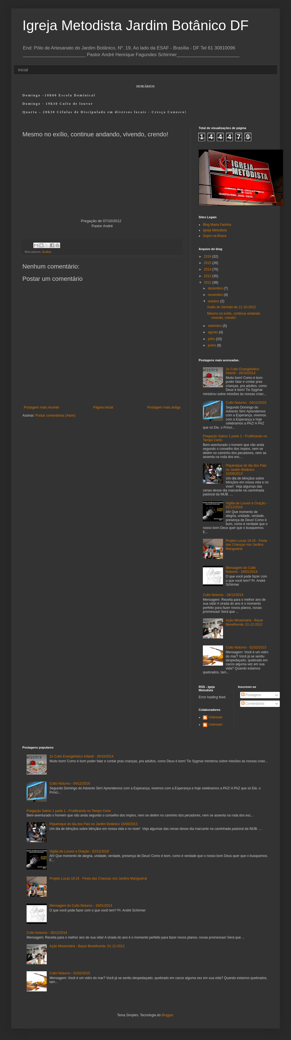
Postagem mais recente (41, 407)
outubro (214, 301)
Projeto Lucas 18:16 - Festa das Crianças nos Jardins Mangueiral (246, 545)
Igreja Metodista (215, 230)
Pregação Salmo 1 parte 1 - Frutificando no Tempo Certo (69, 811)
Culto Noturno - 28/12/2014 (223, 595)
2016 (208, 256)
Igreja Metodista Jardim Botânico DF (135, 25)
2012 (208, 282)
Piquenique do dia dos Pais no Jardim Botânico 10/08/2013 (246, 470)
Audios (46, 251)
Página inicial (103, 407)
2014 (208, 269)
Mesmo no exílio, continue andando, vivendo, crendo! (234, 315)
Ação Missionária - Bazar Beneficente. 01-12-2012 (244, 622)
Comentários (252, 704)
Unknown (215, 717)
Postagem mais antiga (163, 407)
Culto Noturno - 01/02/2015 (246, 647)
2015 (208, 263)
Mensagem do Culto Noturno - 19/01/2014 (241, 570)
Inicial (23, 70)
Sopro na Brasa (214, 236)
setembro (215, 326)
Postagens (251, 695)
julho (212, 339)
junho (212, 345)
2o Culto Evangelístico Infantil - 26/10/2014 (242, 371)
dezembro (216, 288)
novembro (216, 295)
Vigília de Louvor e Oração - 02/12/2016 (79, 851)
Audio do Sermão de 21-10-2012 (231, 307)
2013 (208, 276)
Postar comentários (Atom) (56, 415)
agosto (213, 332)
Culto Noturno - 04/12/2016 (246, 403)
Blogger (167, 1015)
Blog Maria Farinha (217, 225)
